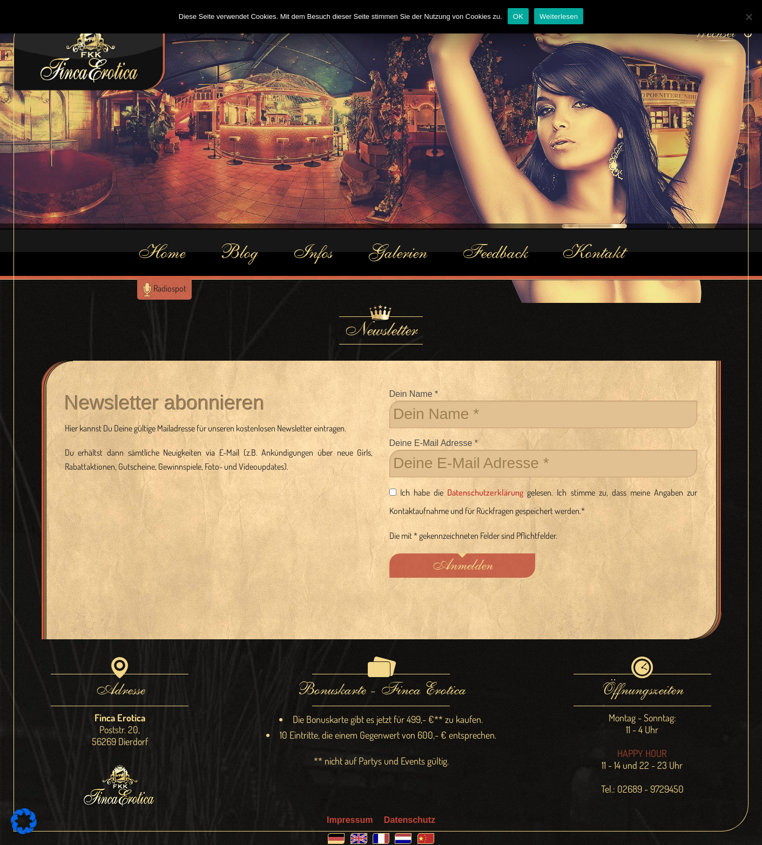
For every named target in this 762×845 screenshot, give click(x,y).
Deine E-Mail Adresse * (543, 457)
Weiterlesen (559, 16)
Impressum (350, 819)
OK (518, 16)
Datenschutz (409, 819)
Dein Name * (543, 408)
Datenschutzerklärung (485, 492)
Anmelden (462, 565)
